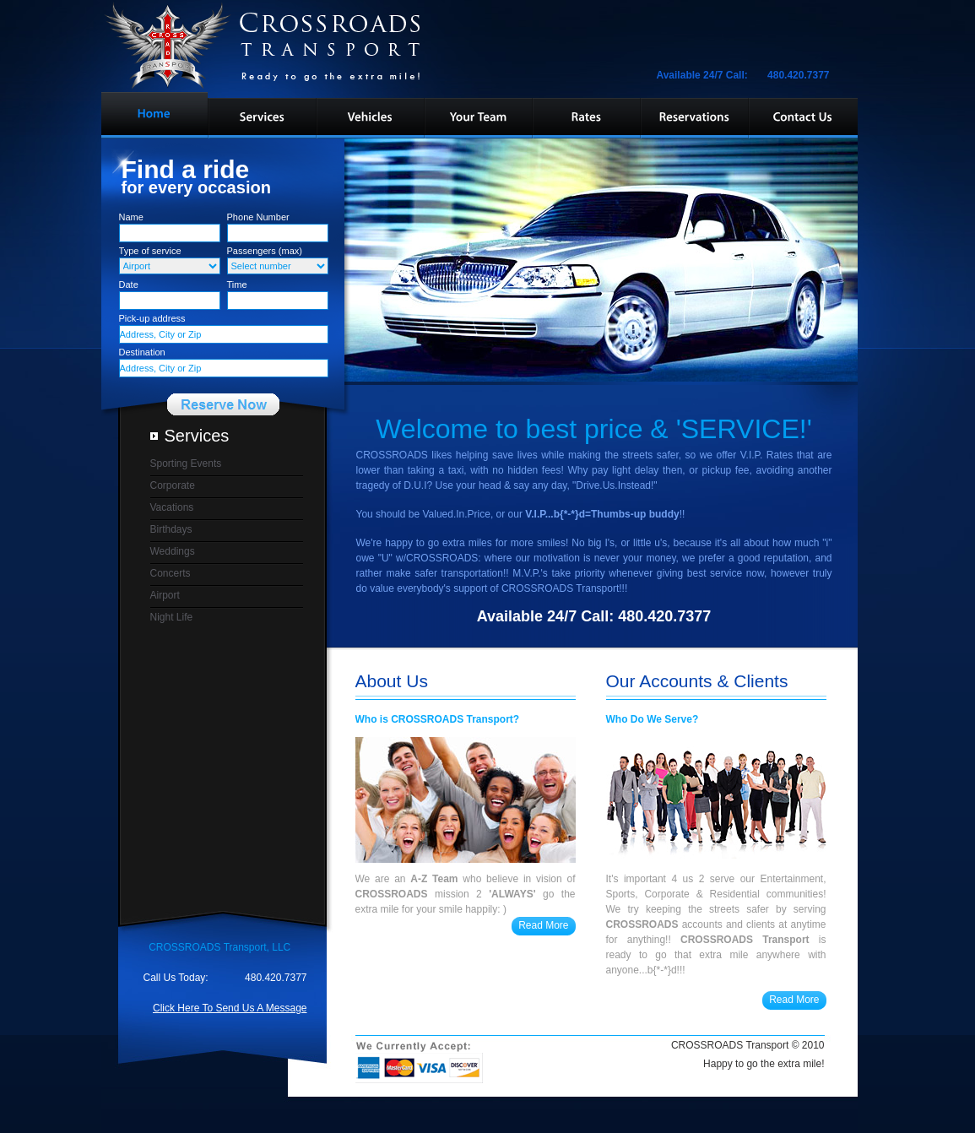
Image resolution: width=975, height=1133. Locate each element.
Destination (142, 352)
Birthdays (171, 529)
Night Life (171, 617)
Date (128, 284)
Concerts (170, 573)
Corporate (172, 485)
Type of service (150, 251)
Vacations (172, 507)
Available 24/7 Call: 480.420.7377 (746, 75)
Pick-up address (152, 318)
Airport (165, 595)
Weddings (172, 551)
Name (131, 217)
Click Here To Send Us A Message (230, 1008)
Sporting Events (186, 463)
